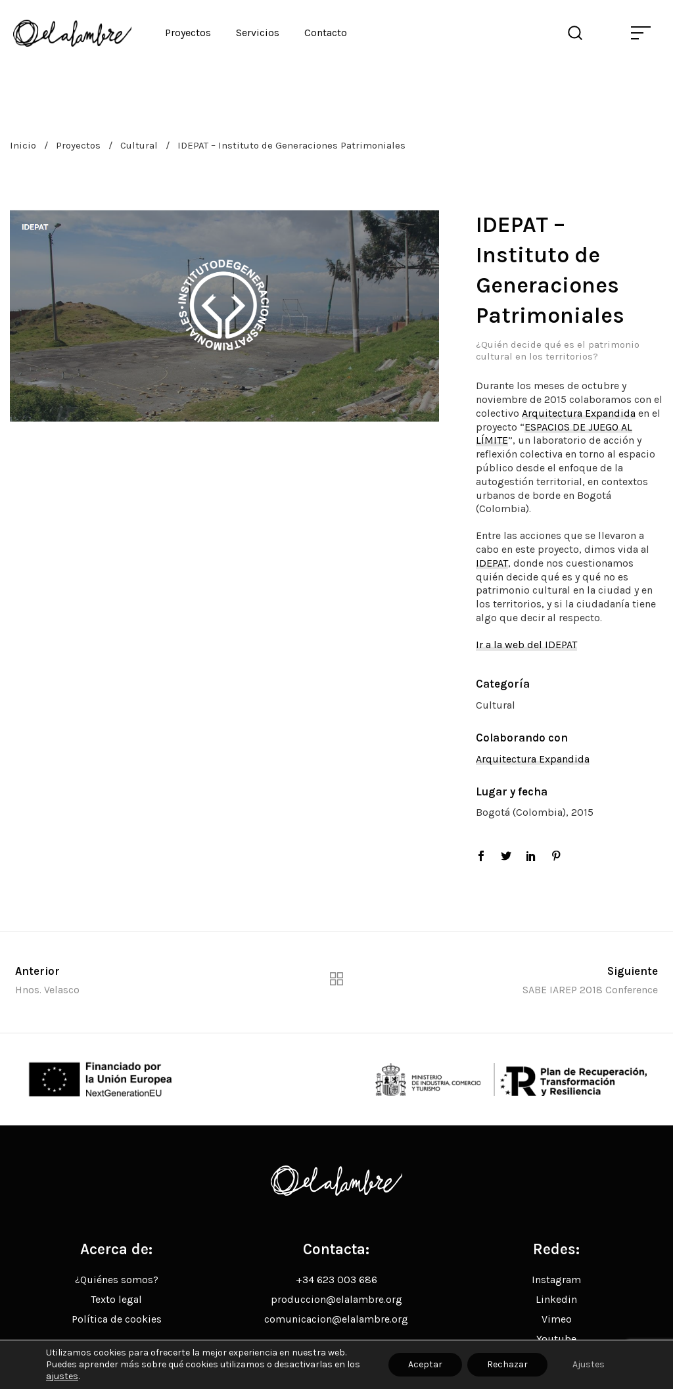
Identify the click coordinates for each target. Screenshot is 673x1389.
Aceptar (425, 1364)
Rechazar (507, 1364)
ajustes (62, 1376)
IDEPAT (492, 563)
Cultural (139, 145)
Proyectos (78, 145)
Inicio (23, 145)
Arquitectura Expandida (579, 413)
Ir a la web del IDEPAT (526, 644)
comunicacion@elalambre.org (336, 1319)
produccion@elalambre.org (336, 1299)
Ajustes (588, 1364)
